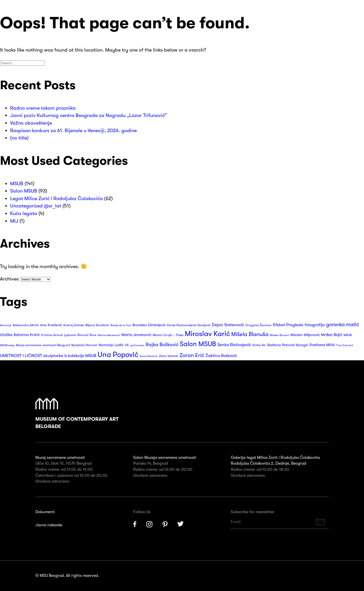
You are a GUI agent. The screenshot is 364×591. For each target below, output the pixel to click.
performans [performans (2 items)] (137, 345)
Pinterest (165, 524)
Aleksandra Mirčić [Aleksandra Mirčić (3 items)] (26, 325)
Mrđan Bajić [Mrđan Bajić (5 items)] (331, 335)
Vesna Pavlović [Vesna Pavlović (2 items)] (149, 356)
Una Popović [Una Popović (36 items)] (118, 354)
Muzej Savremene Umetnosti (30, 40)
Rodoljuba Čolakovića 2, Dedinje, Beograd (268, 463)
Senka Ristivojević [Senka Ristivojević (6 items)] (234, 344)
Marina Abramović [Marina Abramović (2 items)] (109, 335)
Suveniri (198, 52)
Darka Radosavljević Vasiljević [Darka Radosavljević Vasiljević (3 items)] (189, 325)
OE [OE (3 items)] (127, 345)
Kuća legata (23, 213)
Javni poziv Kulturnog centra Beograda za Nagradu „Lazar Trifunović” (88, 115)
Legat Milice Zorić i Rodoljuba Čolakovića (56, 198)
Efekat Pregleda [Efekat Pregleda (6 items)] (288, 324)
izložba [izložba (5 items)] (6, 335)
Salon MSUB (23, 191)
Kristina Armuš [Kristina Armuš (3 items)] (52, 335)
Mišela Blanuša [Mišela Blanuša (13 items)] (249, 334)
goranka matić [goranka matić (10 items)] (342, 324)
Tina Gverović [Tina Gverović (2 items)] (344, 345)
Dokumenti (45, 512)
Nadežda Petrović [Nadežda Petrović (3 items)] (84, 345)
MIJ (14, 221)
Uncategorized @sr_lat (35, 206)
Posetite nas (158, 37)
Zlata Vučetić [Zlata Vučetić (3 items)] (168, 356)
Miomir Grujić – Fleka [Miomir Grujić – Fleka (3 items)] (168, 335)
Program (154, 52)
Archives (9, 279)
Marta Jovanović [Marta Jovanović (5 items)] (136, 335)
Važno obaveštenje (31, 123)
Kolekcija (154, 59)
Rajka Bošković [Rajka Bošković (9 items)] (162, 344)
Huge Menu (341, 37)
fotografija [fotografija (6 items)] (315, 324)
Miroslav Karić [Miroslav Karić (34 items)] (207, 333)
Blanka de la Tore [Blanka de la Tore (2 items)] (120, 325)
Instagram (149, 524)
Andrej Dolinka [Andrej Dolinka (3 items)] (73, 325)
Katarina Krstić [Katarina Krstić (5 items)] (27, 335)
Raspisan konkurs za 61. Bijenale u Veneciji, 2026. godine (73, 130)
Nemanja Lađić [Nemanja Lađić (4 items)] (111, 345)
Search (324, 37)
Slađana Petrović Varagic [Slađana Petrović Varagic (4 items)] (287, 345)
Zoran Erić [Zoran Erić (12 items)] (191, 355)
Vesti (150, 67)
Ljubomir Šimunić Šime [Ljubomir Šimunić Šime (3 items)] (80, 335)
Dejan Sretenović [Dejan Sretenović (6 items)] (228, 324)
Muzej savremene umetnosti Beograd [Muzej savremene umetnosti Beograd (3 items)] (43, 345)
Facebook (134, 524)
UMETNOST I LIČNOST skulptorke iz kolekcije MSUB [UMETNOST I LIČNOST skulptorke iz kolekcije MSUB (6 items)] (48, 355)
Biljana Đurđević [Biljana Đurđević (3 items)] (97, 325)
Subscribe (320, 522)
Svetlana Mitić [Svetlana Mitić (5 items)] (322, 345)
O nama (198, 37)
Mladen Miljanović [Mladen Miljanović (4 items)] (305, 335)
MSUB (16, 183)
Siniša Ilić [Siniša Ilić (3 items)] (259, 345)
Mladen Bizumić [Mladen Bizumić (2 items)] (279, 335)
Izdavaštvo (201, 45)
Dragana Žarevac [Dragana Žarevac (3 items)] (258, 325)
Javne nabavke (48, 525)
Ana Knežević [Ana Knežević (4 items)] (51, 325)
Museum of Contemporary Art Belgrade (77, 414)
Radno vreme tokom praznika (43, 108)
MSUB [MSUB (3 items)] (348, 335)
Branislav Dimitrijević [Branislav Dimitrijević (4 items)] (149, 325)
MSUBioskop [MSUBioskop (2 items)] (7, 345)
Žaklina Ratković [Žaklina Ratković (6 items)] (221, 355)
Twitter (181, 524)
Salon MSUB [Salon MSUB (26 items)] (198, 344)
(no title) (19, 138)
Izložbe (153, 45)
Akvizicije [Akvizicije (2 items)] (5, 325)
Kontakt (198, 59)
